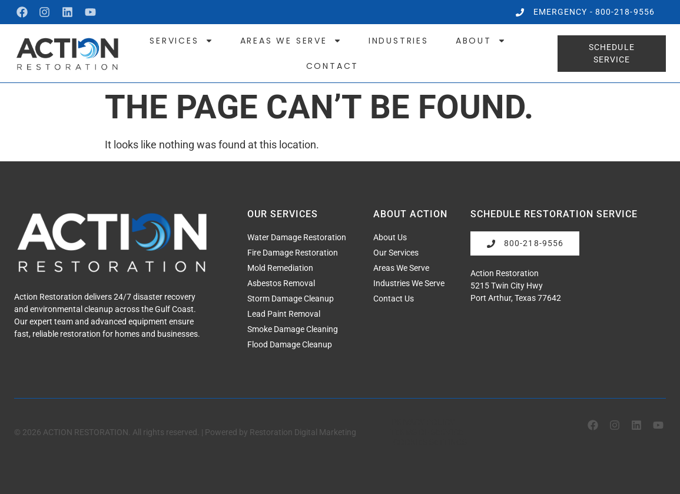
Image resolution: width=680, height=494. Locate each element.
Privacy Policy (423, 422)
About (481, 41)
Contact (332, 66)
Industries (399, 41)
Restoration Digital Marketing (303, 431)
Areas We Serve (290, 41)
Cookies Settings (430, 441)
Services (181, 41)
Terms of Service (426, 432)
